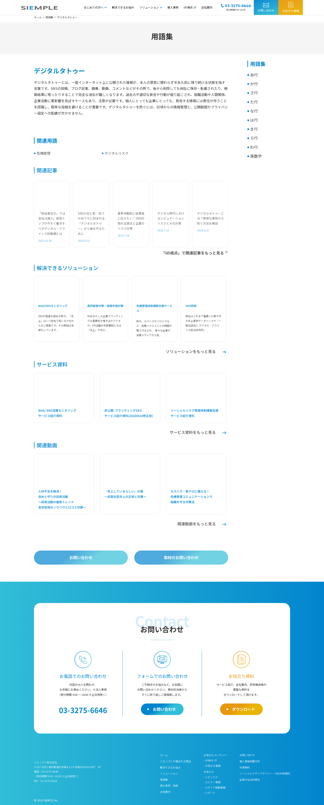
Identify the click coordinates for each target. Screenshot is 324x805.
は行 (254, 120)
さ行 (254, 92)
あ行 (254, 74)
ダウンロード (243, 709)
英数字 (256, 156)
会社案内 (206, 7)
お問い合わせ (266, 10)
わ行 (254, 147)
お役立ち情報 (290, 11)
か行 (254, 83)
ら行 (254, 138)
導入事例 (172, 7)
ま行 (254, 129)
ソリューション (149, 7)
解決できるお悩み (123, 7)
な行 (254, 110)
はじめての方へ (93, 7)
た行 (254, 102)
